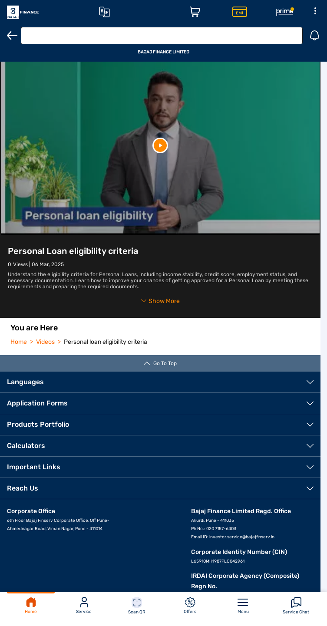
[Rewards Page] (285, 12)
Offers (190, 605)
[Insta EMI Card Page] (239, 12)
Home (31, 605)
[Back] (12, 35)
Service (84, 605)
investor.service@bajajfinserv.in (241, 537)
